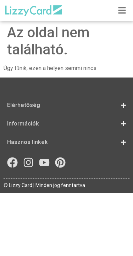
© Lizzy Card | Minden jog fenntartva (44, 185)
